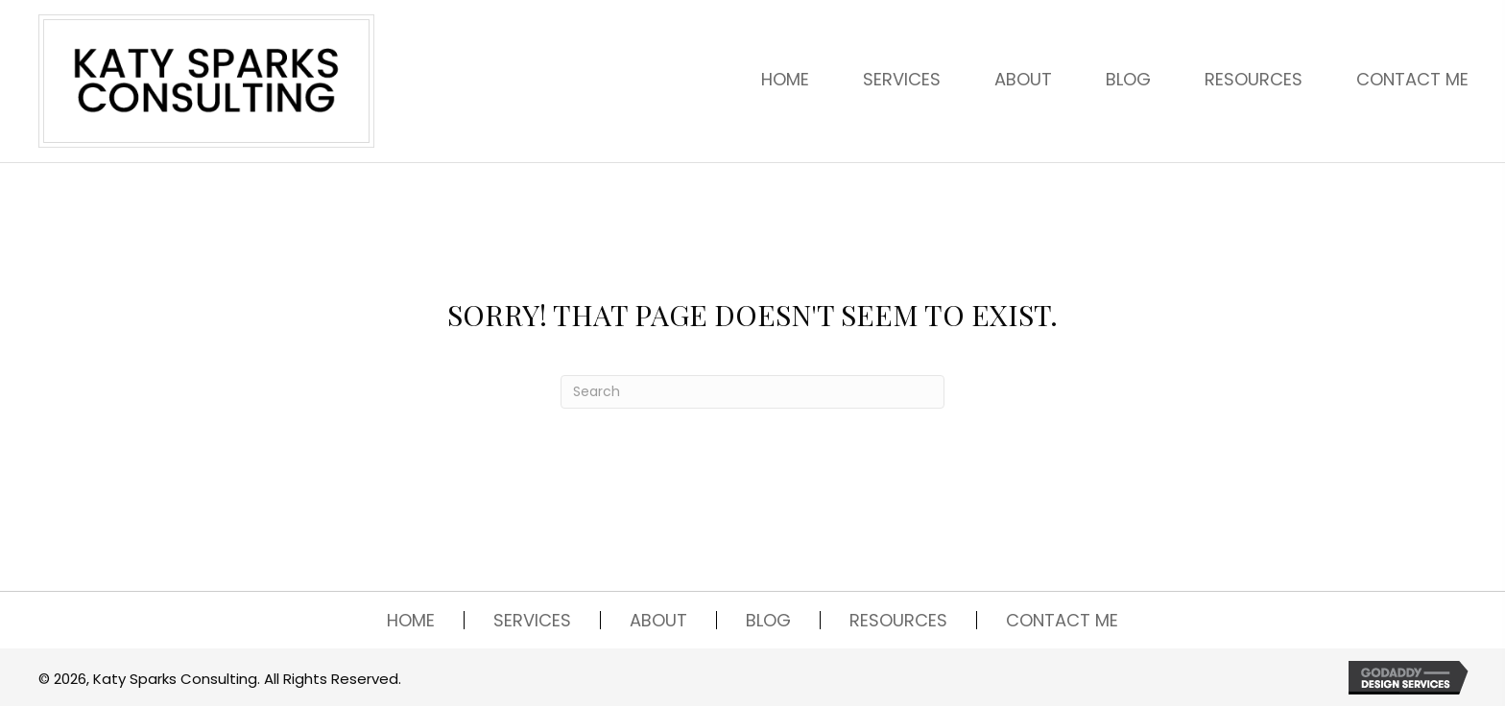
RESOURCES (898, 620)
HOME (411, 620)
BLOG (768, 620)
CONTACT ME (1062, 620)
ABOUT (658, 620)
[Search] (752, 392)
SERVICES (532, 620)
